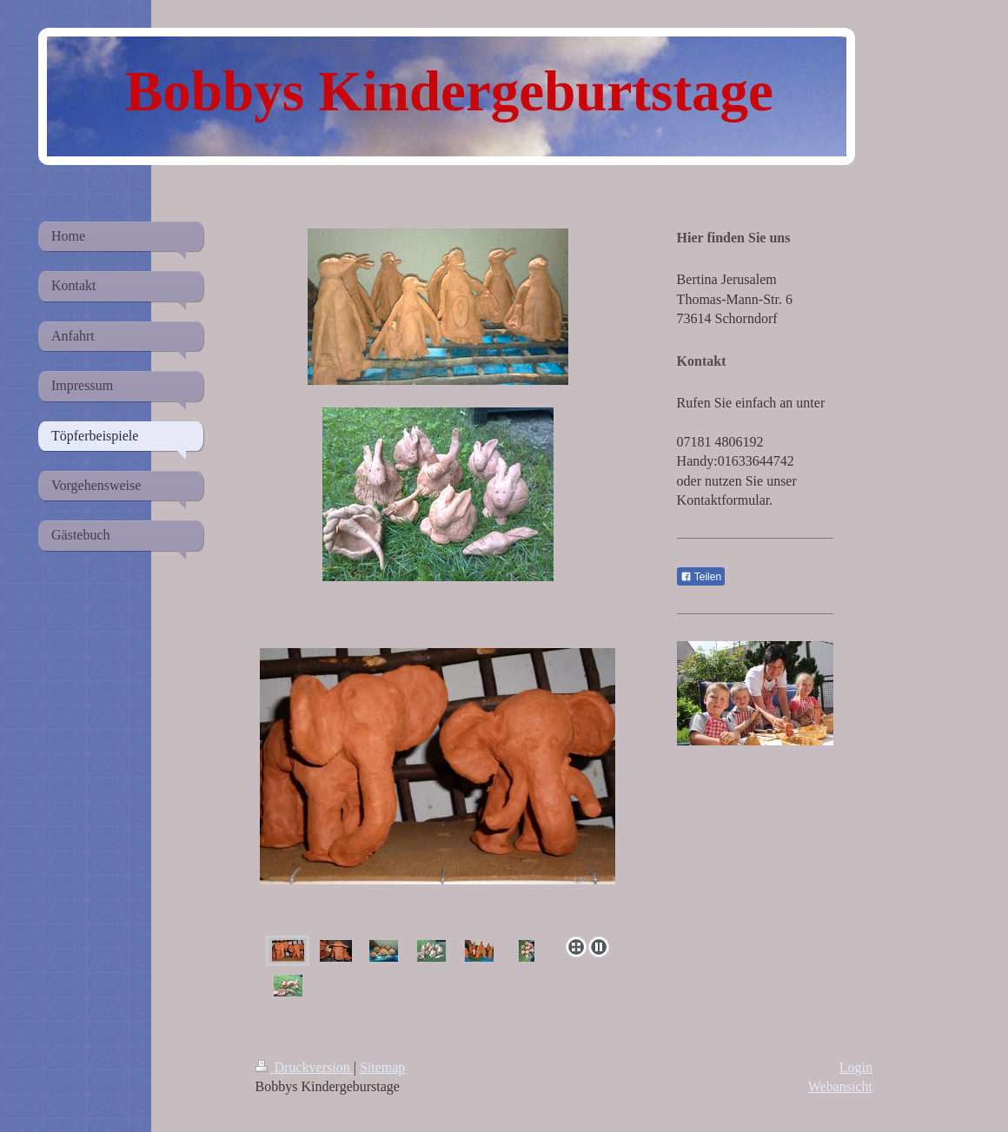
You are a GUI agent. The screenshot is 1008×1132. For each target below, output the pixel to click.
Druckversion (304, 1067)
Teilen (700, 577)
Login (855, 1067)
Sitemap (382, 1067)
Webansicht (840, 1086)
